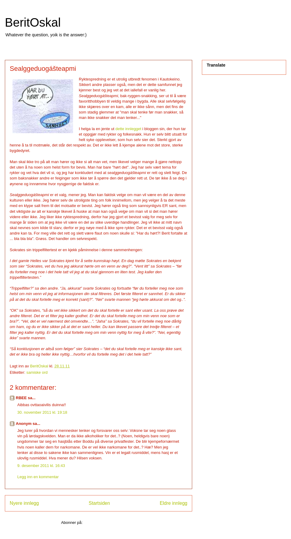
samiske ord (37, 372)
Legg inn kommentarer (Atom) (110, 522)
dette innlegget (128, 129)
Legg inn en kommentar (38, 477)
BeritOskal (33, 22)
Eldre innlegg (173, 503)
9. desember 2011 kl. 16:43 (41, 465)
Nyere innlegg (24, 503)
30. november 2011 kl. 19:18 (42, 412)
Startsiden (99, 503)
